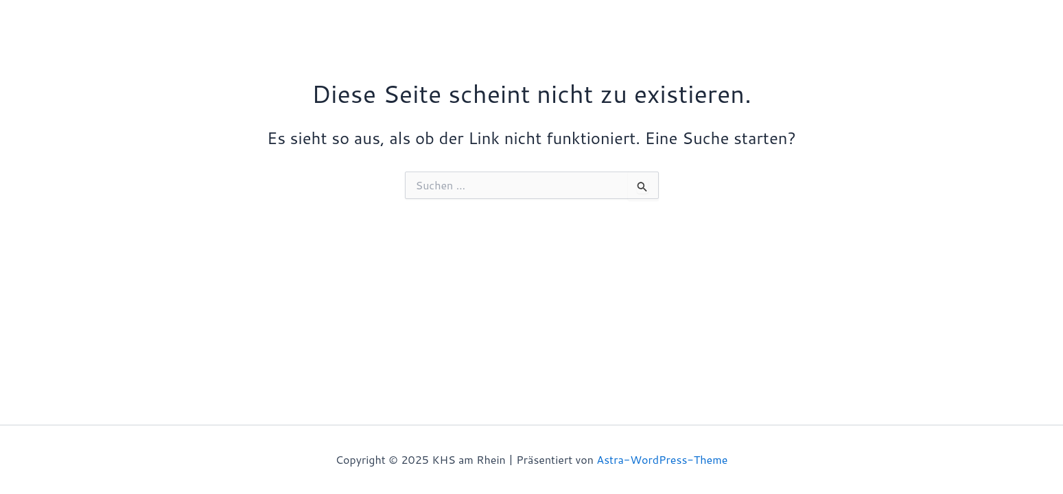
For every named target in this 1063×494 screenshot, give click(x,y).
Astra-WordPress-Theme (661, 459)
